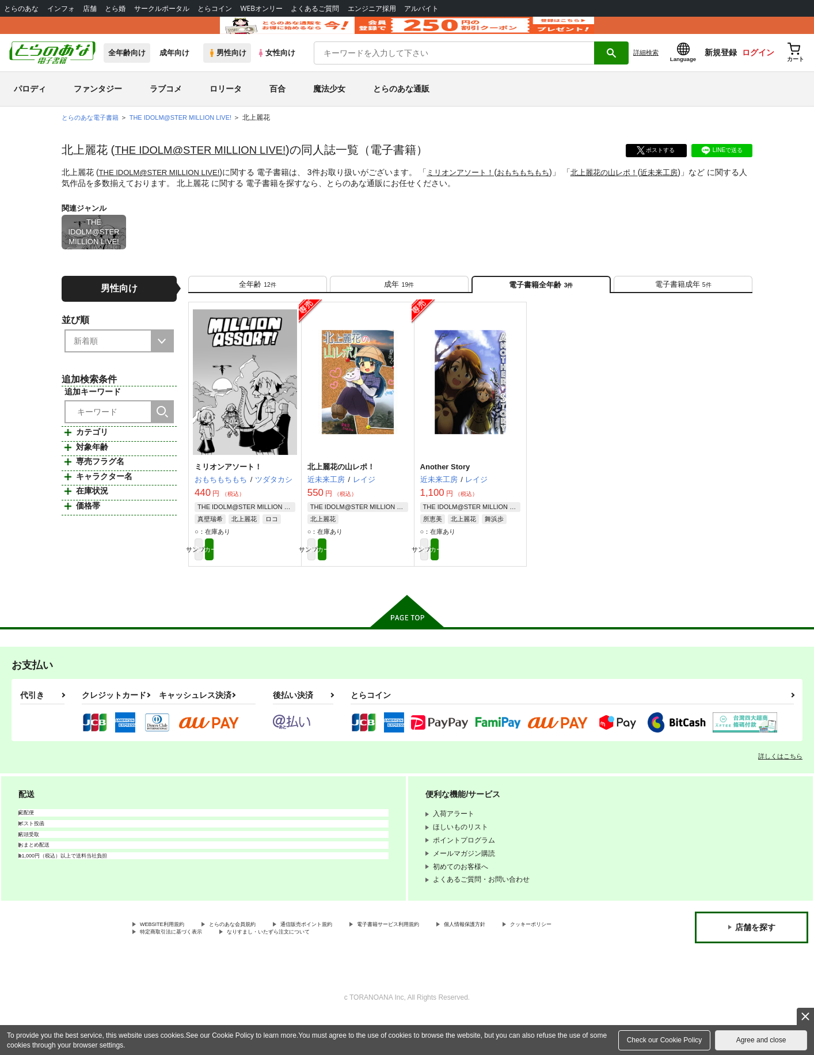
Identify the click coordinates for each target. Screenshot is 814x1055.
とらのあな (21, 8)
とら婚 (115, 8)
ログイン (758, 69)
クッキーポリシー (167, 967)
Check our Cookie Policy (664, 1040)
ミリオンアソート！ (472, 189)
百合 (277, 106)
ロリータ (226, 106)
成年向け (174, 70)
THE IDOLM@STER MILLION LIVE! (208, 167)
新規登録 (721, 69)
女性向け (276, 70)
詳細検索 (646, 69)
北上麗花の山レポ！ (625, 189)
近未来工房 (684, 189)
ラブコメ (166, 106)
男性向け (227, 70)
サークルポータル (161, 8)
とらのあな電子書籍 (93, 135)
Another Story (445, 494)
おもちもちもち (539, 189)
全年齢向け (127, 70)
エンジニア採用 (372, 8)
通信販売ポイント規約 (344, 957)
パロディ (30, 106)
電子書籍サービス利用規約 (445, 957)
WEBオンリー (261, 8)
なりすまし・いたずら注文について (383, 967)
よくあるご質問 (315, 8)
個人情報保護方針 (539, 957)
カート (271, 579)
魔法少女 (329, 106)
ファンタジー (98, 106)
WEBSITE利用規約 (169, 957)
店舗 (90, 8)
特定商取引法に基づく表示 (261, 967)
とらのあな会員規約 (254, 957)
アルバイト (421, 8)
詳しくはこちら (780, 787)
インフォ (61, 8)
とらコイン (214, 8)
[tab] (257, 306)
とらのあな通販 (401, 106)
